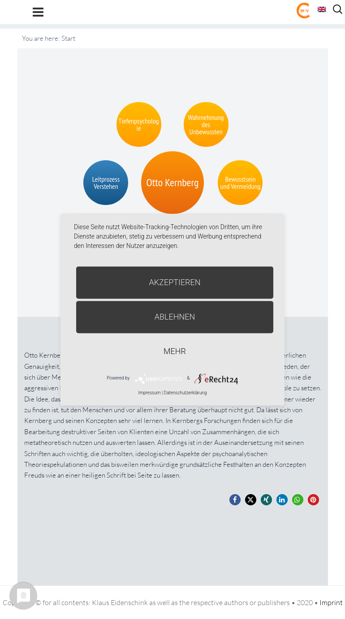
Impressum (149, 392)
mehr (175, 351)
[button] (235, 499)
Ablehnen (175, 316)
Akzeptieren (175, 282)
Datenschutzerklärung (185, 392)
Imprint (331, 602)
